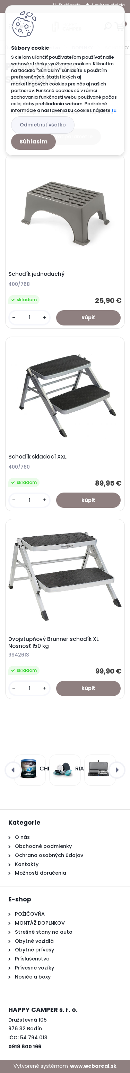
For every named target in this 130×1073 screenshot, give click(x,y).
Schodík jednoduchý (36, 274)
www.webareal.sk (93, 1066)
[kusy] (29, 317)
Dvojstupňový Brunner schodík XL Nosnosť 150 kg (53, 643)
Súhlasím (33, 142)
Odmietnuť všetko (43, 124)
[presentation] (13, 770)
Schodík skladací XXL (37, 456)
